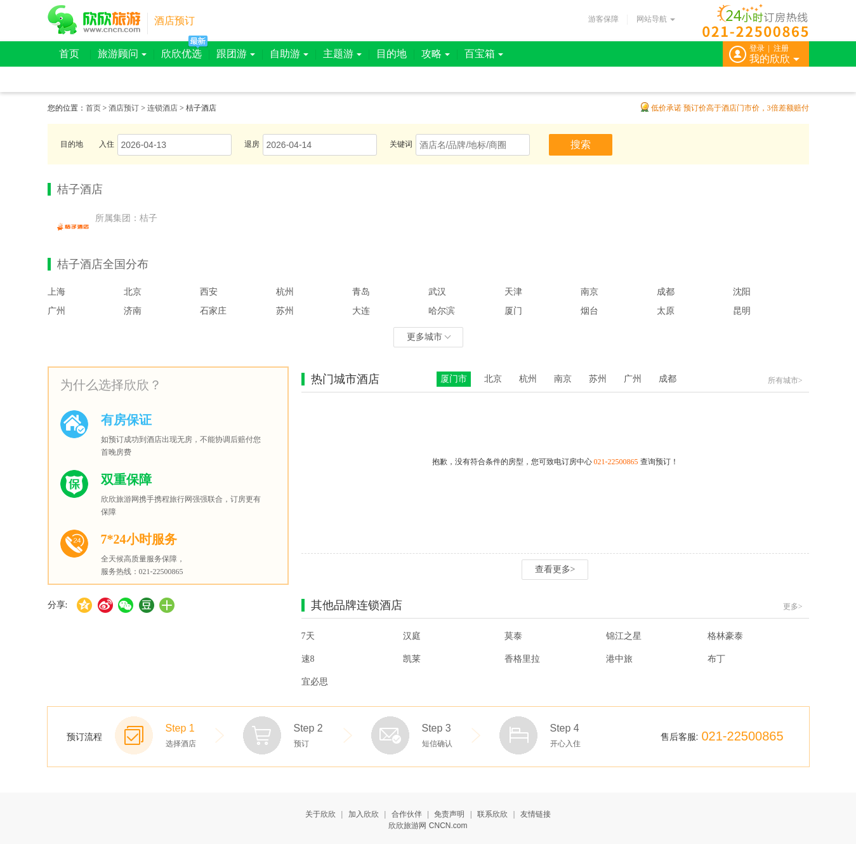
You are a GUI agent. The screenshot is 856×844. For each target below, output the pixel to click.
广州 (56, 311)
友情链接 (535, 814)
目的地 (391, 53)
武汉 (437, 292)
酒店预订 (174, 20)
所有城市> (785, 380)
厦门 (513, 311)
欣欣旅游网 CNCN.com (427, 825)
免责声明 (449, 814)
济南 (133, 311)
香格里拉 (522, 659)
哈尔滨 (441, 311)
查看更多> (555, 569)
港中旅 (619, 659)
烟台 (589, 311)
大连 (361, 311)
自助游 (289, 53)
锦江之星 (624, 636)
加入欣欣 (363, 814)
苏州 (285, 311)
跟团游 (235, 53)
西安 (209, 292)
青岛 (361, 292)
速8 (308, 659)
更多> (793, 606)
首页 (69, 53)
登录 (757, 48)
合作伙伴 (407, 814)
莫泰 (513, 636)
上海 (56, 292)
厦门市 (453, 379)
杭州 (285, 292)
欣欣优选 (181, 53)
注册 (781, 48)
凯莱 (412, 659)
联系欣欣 (492, 814)
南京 (589, 292)
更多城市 (429, 337)
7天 (308, 636)
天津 (513, 292)
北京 (133, 292)
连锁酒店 (162, 108)
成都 (666, 292)
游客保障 (603, 19)
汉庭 (412, 636)
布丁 (716, 659)
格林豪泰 (725, 636)
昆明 (742, 311)
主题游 (342, 53)
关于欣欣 (320, 814)
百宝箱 (483, 53)
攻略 (435, 53)
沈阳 (742, 292)
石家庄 (213, 311)
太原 (666, 311)
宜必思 (314, 682)
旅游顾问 (122, 53)
